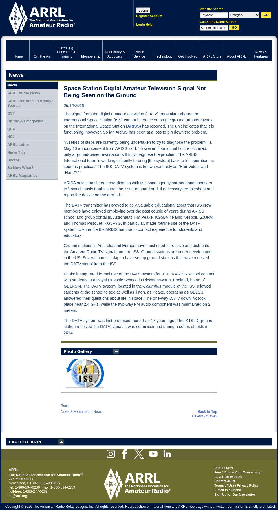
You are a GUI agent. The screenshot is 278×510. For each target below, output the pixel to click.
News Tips (16, 152)
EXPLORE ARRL (26, 441)
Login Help (144, 24)
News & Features (74, 412)
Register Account (149, 16)
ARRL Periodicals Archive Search (30, 103)
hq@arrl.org (18, 496)
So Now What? (20, 167)
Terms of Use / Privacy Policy (236, 485)
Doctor (13, 160)
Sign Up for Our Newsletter (234, 494)
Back (65, 406)
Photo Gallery (78, 351)
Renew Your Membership (242, 472)
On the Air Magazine (25, 121)
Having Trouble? (204, 416)
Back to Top (207, 412)
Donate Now (223, 468)
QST (11, 113)
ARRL (62, 17)
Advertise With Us (228, 476)
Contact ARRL (225, 481)
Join (217, 472)
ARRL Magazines (22, 175)
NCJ (11, 137)
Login (143, 10)
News (12, 85)
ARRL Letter (18, 144)
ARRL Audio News (23, 93)
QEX (11, 129)
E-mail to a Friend (227, 490)
